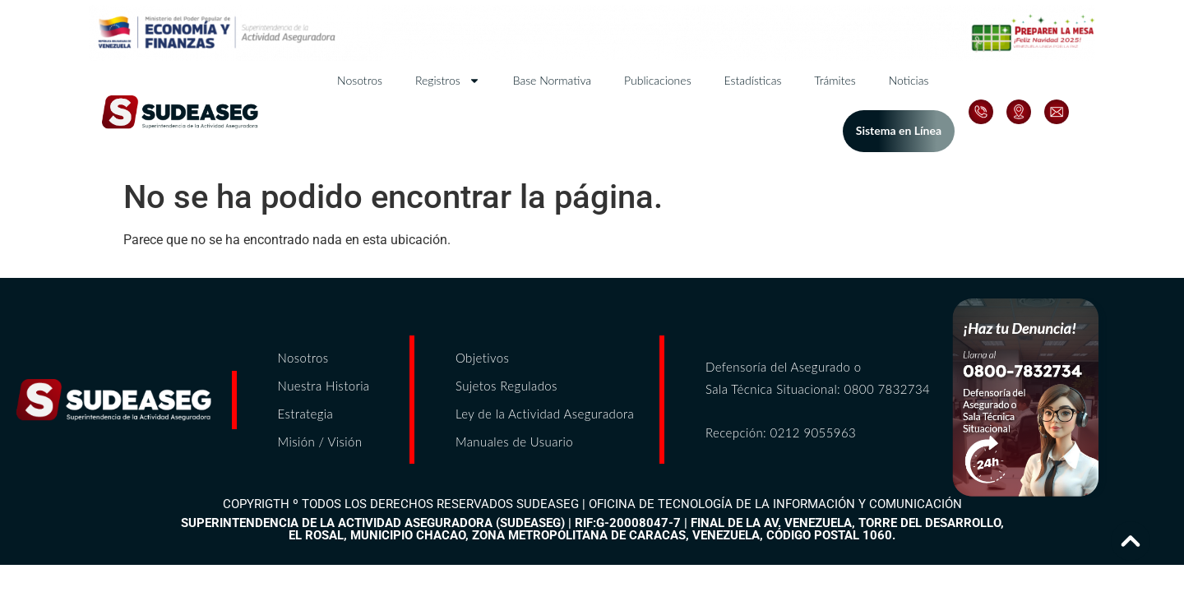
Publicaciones (657, 80)
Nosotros (359, 80)
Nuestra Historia (324, 385)
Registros (447, 81)
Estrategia (306, 413)
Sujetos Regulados (506, 385)
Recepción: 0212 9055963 (780, 432)
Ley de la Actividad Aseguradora (545, 413)
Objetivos (482, 357)
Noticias (909, 80)
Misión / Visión (320, 441)
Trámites (834, 80)
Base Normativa (552, 80)
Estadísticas (753, 80)
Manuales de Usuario (514, 441)
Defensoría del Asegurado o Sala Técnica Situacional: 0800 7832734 (817, 377)
